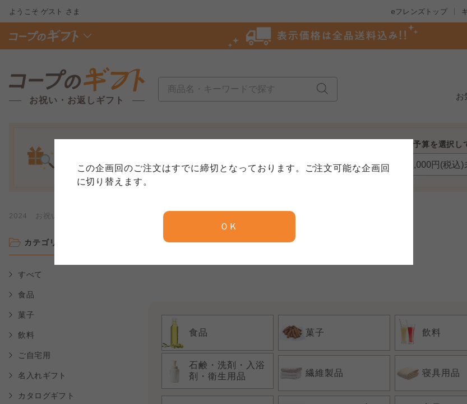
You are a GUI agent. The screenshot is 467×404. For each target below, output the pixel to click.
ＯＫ (229, 226)
